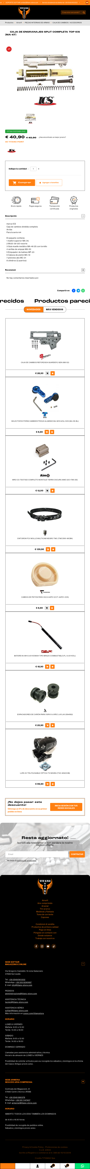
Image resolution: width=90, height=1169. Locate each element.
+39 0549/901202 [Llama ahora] (72, 3)
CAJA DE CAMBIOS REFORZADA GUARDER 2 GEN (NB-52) (45, 362)
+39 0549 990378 (17, 1097)
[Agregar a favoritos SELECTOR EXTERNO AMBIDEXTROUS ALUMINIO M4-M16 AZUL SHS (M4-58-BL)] (52, 432)
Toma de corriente (45, 914)
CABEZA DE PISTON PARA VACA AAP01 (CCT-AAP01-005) (45, 597)
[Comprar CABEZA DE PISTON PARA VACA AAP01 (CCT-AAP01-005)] (47, 608)
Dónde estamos (45, 935)
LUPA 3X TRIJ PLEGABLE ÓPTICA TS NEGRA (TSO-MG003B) (45, 773)
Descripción (45, 216)
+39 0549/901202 (17, 979)
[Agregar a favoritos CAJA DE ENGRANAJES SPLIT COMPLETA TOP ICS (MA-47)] (49, 182)
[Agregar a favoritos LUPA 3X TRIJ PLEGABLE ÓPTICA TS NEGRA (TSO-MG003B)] (53, 784)
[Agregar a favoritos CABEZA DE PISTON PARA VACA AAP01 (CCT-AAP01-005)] (52, 608)
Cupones (45, 917)
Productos (9, 23)
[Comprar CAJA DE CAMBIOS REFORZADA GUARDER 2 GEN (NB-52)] (47, 373)
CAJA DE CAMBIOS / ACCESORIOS (67, 23)
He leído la (21, 861)
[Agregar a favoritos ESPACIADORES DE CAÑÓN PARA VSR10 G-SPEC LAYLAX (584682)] (53, 725)
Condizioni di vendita (45, 924)
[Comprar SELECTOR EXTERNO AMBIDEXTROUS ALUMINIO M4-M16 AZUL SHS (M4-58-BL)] (47, 432)
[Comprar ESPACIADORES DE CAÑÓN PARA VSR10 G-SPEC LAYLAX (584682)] (47, 725)
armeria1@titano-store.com (24, 1103)
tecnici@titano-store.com (16, 1002)
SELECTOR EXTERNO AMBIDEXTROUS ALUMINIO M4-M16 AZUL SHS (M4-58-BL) (45, 421)
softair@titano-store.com (31, 3)
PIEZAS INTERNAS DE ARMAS (37, 23)
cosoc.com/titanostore (33, 1013)
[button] (87, 2)
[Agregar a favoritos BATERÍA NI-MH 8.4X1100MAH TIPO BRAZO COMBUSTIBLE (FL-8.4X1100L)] (52, 667)
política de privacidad (26, 861)
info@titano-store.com (22, 985)
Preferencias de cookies (56, 1147)
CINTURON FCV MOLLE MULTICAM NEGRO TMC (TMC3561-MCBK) (45, 538)
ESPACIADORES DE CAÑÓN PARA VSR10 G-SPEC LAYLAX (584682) (45, 714)
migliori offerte (45, 845)
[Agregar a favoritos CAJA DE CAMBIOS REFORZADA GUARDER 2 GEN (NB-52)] (53, 373)
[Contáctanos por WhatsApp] (82, 1166)
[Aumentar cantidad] (38, 169)
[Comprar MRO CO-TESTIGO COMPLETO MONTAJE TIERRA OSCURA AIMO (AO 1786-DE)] (47, 491)
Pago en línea (45, 930)
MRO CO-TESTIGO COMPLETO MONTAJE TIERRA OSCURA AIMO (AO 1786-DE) (45, 480)
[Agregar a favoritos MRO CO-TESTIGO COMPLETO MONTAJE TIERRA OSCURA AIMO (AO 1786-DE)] (52, 491)
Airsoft (19, 23)
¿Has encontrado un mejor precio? (52, 137)
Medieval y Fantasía (45, 912)
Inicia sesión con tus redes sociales (66, 807)
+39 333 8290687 (23, 982)
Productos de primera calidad (45, 927)
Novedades (34, 309)
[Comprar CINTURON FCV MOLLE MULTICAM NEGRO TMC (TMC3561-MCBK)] (48, 549)
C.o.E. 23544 (45, 1150)
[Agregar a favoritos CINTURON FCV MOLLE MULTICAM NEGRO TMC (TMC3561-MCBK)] (53, 549)
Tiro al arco (45, 909)
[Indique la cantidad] (33, 169)
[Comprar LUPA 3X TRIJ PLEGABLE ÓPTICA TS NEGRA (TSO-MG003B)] (47, 784)
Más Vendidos (54, 309)
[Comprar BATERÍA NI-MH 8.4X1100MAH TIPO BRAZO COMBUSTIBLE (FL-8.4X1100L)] (47, 667)
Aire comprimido (45, 903)
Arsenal (45, 906)
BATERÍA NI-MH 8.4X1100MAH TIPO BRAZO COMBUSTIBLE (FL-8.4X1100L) (45, 656)
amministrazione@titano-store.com (21, 994)
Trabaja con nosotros (45, 938)
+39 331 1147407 (22, 1100)
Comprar (22, 182)
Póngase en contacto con (45, 933)
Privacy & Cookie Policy (33, 1147)
